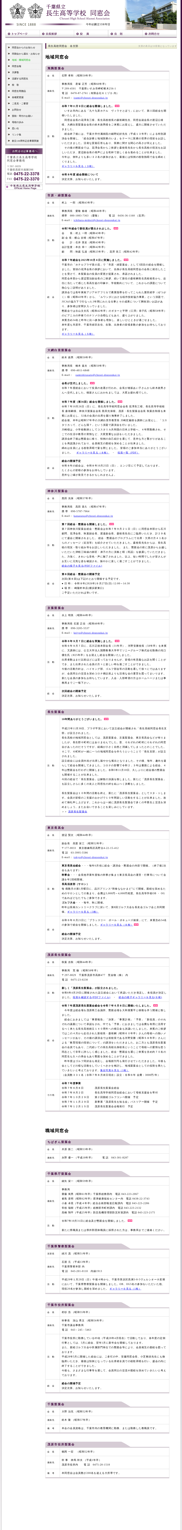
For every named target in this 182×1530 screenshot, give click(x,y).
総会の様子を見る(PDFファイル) (82, 566)
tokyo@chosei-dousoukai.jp (91, 857)
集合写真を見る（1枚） (114, 1070)
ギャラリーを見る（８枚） (92, 452)
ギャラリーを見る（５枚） (78, 334)
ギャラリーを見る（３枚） (78, 166)
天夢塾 (13, 72)
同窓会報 (14, 66)
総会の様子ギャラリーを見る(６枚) (140, 997)
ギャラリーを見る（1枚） (125, 1288)
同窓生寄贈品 (17, 91)
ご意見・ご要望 (18, 103)
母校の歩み (16, 122)
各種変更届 (16, 97)
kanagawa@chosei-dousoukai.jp (93, 516)
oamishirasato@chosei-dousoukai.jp (97, 375)
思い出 (13, 128)
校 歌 (13, 85)
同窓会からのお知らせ (21, 47)
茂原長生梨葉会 (77, 811)
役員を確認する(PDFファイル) (91, 997)
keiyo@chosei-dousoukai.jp (91, 633)
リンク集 (14, 134)
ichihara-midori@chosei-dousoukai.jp (97, 220)
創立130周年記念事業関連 (23, 140)
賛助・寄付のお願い (20, 116)
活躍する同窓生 (18, 78)
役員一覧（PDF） (128, 452)
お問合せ (14, 109)
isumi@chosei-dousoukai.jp (91, 97)
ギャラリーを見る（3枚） (83, 912)
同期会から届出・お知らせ (24, 53)
